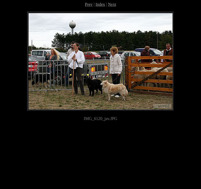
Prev (88, 4)
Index (100, 4)
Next (112, 4)
